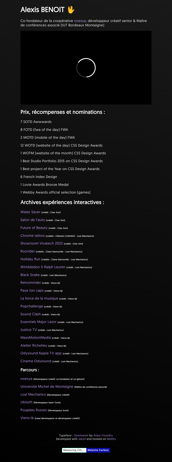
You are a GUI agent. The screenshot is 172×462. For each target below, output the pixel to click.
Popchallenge (31, 306)
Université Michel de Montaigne (46, 386)
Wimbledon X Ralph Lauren (42, 267)
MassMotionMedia (35, 337)
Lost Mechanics (33, 394)
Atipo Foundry (103, 435)
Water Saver (30, 212)
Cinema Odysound (35, 361)
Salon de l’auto (32, 220)
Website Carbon (98, 450)
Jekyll (82, 439)
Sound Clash (30, 314)
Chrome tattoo (32, 235)
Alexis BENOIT (42, 9)
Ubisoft (26, 402)
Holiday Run (30, 259)
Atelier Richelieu (33, 345)
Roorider (27, 251)
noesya (80, 21)
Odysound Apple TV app (41, 353)
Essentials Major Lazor (38, 322)
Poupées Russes (33, 410)
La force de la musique (39, 298)
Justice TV (28, 330)
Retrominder (30, 282)
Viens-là (27, 418)
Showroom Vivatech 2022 (41, 243)
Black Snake (30, 275)
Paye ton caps (32, 290)
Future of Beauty (34, 228)
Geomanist (81, 435)
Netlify (111, 439)
